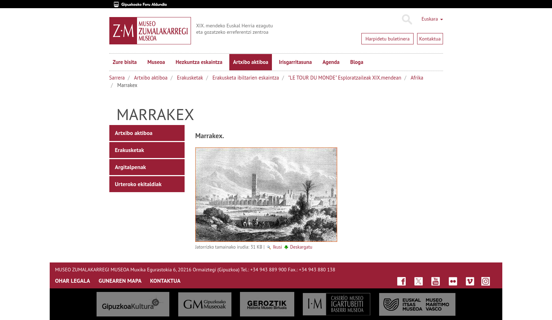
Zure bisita (125, 62)
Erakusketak (190, 77)
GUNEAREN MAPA (120, 280)
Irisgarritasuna (295, 62)
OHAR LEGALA (72, 280)
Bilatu (406, 19)
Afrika (417, 77)
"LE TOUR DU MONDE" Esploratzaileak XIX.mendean (344, 77)
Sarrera (117, 77)
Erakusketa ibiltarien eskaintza (246, 77)
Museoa (156, 62)
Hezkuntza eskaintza (199, 62)
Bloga (357, 62)
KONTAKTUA (165, 280)
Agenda (330, 62)
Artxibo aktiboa (250, 62)
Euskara (432, 19)
